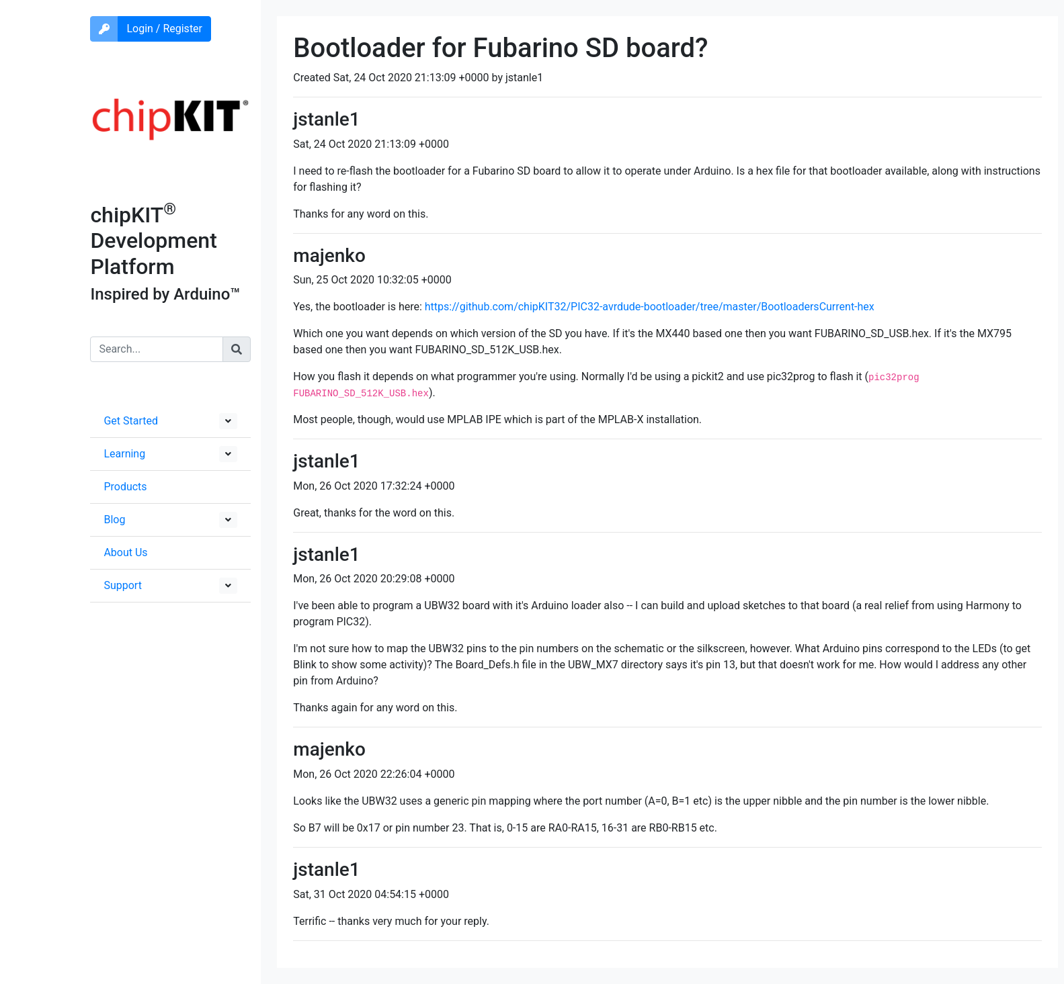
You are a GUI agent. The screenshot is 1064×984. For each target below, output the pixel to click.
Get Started (131, 420)
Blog (114, 519)
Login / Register (164, 28)
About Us (125, 552)
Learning (124, 453)
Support (122, 585)
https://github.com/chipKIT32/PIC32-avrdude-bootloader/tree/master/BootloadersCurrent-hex (649, 306)
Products (125, 486)
